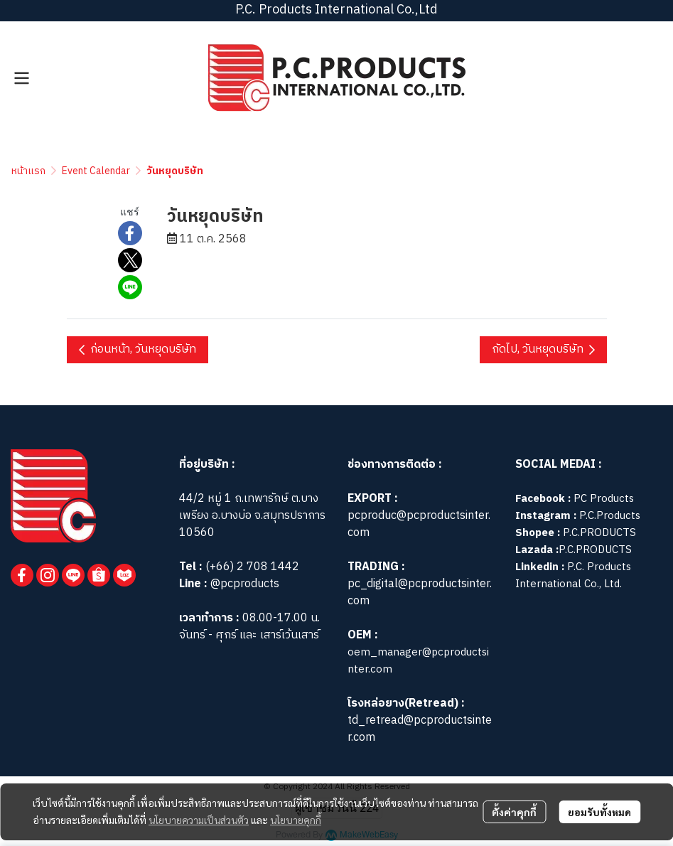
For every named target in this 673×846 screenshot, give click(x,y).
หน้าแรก (28, 171)
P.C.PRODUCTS (599, 533)
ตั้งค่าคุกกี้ (514, 811)
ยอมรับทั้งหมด (599, 811)
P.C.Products (609, 516)
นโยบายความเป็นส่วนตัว (199, 819)
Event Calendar (96, 171)
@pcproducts (243, 584)
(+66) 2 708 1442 (252, 567)
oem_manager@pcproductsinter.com (418, 660)
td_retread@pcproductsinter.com (420, 729)
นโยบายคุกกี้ (295, 819)
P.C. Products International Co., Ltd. (573, 575)
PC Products (604, 499)
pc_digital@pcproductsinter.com (420, 592)
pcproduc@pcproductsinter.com (419, 524)
